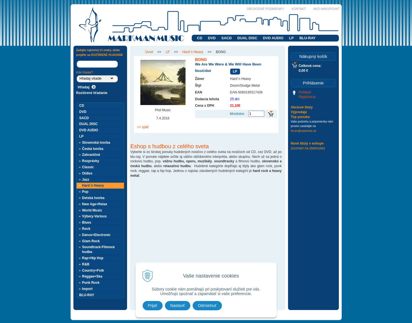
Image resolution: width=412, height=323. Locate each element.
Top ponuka (300, 117)
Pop (85, 192)
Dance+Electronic (96, 235)
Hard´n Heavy (93, 185)
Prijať (152, 305)
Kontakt (298, 8)
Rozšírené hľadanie (92, 93)
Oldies (87, 173)
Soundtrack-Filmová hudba (98, 249)
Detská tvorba (93, 198)
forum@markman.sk (303, 130)
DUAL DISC (247, 38)
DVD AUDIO (273, 38)
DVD (211, 38)
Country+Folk (93, 270)
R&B (86, 264)
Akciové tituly (302, 107)
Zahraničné (91, 155)
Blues (86, 222)
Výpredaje (299, 112)
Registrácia (307, 97)
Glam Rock (91, 241)
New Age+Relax (94, 204)
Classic (88, 167)
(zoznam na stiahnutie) (308, 148)
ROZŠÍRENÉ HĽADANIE (107, 54)
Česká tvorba (92, 149)
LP (291, 38)
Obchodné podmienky (265, 8)
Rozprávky (90, 161)
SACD (226, 38)
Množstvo (237, 114)
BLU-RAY (307, 38)
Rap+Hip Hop (93, 258)
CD (199, 38)
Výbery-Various (94, 216)
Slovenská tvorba (96, 143)
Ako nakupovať (326, 8)
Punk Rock (91, 283)
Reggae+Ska (92, 276)
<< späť (143, 127)
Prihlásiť (305, 92)
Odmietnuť (207, 305)
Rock (86, 229)
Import (87, 289)
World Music (92, 210)
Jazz (85, 180)
